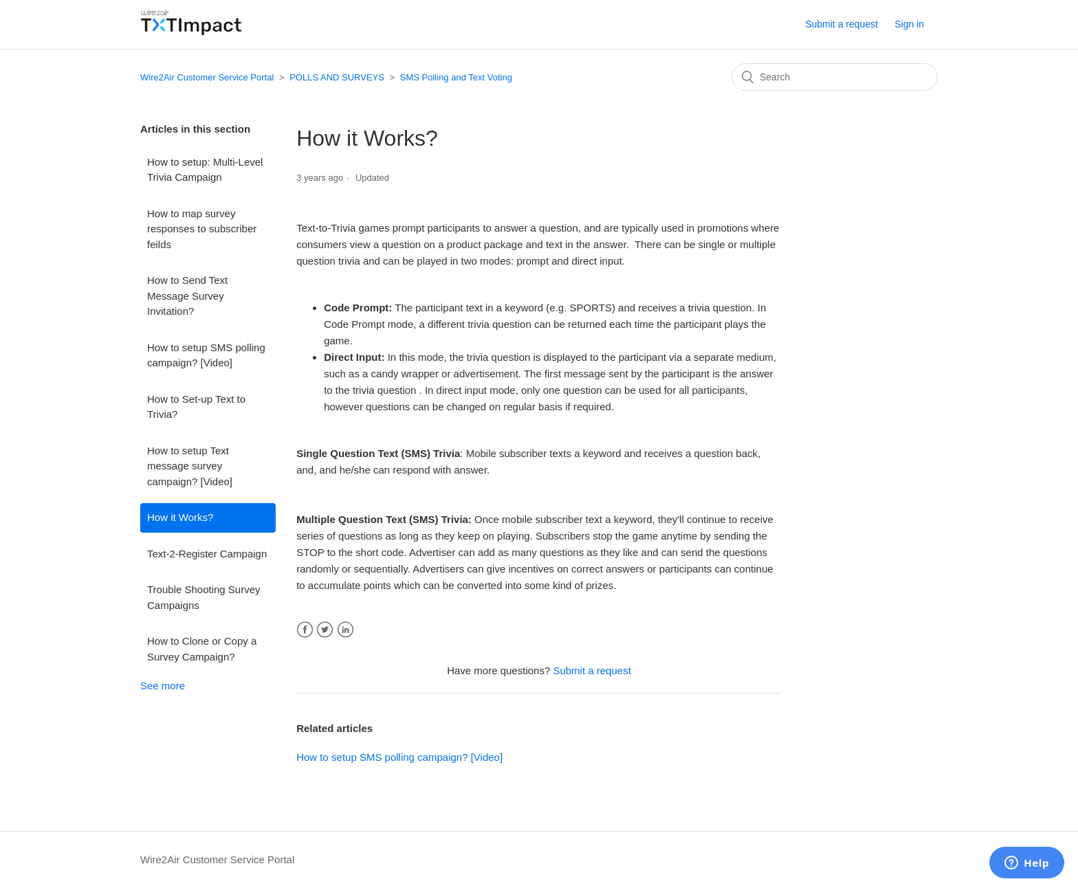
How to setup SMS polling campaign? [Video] (206, 355)
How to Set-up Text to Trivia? (196, 407)
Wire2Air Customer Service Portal (207, 77)
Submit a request (841, 24)
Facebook (305, 630)
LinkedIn (345, 630)
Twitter (324, 630)
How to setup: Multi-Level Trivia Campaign (205, 170)
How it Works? (180, 517)
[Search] (835, 77)
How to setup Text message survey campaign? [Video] (189, 466)
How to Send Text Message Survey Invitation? (187, 295)
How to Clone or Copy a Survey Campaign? (201, 649)
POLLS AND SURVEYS (336, 77)
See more (162, 685)
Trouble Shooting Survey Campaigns (204, 597)
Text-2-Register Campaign (207, 553)
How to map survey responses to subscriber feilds (201, 229)
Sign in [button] (909, 24)
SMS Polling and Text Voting (456, 77)
